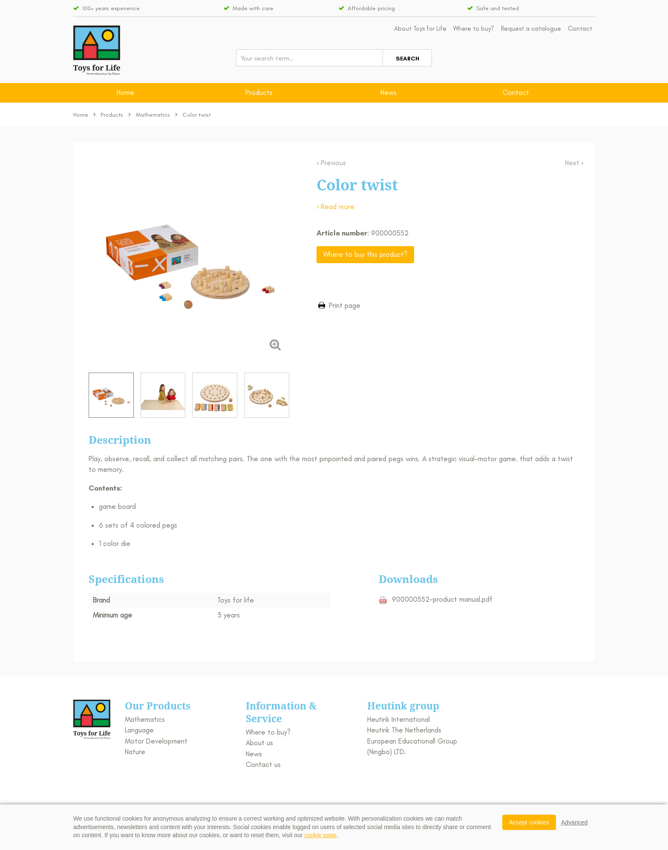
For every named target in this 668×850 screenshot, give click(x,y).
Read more (337, 206)
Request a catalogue (531, 28)
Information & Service (281, 712)
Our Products (157, 705)
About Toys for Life (420, 28)
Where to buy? (473, 28)
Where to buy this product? (365, 254)
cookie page (320, 835)
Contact (580, 28)
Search (407, 58)
